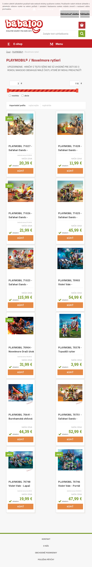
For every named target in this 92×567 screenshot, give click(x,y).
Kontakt (46, 538)
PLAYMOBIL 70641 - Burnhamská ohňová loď (20, 416)
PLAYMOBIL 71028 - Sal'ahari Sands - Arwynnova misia (70, 148)
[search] (81, 33)
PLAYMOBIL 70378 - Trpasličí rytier (70, 349)
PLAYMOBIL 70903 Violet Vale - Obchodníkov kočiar (69, 282)
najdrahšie (46, 105)
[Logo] (24, 26)
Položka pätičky (46, 559)
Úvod (8, 51)
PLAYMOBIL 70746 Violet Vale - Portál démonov (69, 483)
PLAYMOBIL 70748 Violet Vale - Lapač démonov (19, 483)
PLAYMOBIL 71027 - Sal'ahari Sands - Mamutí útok (20, 148)
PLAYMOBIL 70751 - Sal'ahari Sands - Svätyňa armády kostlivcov (70, 416)
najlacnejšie (34, 105)
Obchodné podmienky (46, 552)
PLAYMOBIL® (17, 51)
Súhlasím (85, 14)
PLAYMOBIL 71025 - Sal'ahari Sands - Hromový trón (70, 215)
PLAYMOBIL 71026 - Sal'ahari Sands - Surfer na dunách (20, 215)
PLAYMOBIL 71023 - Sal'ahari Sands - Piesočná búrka (20, 282)
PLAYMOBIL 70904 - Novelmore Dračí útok (21, 349)
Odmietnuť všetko (69, 14)
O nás (46, 545)
